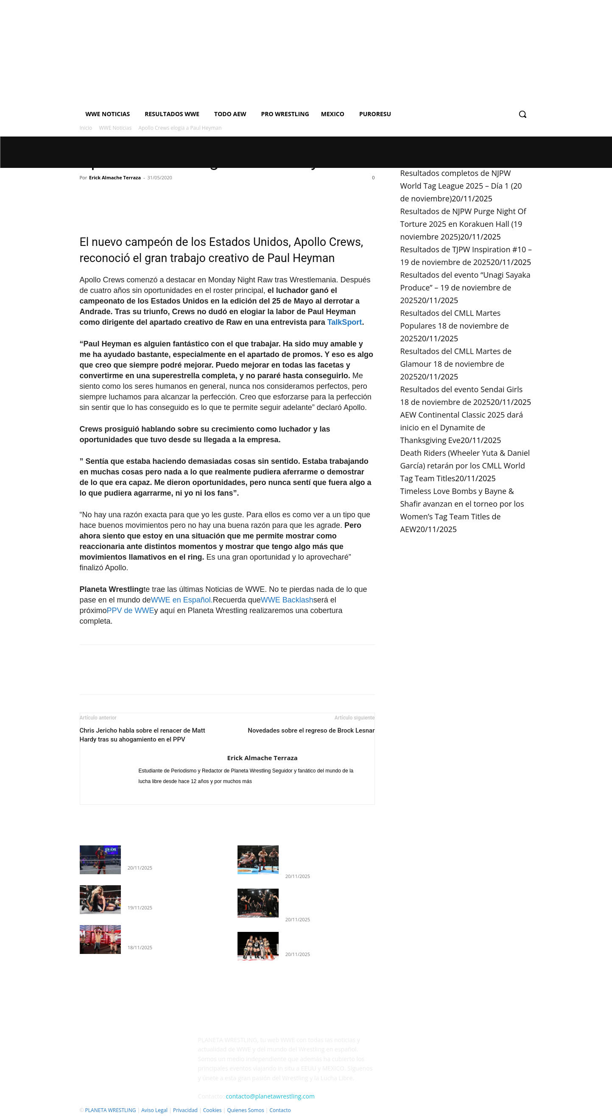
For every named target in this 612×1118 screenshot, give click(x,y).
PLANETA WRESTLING (110, 1110)
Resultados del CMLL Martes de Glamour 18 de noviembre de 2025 (456, 364)
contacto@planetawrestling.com (270, 1096)
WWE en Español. (182, 600)
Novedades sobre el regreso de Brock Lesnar (311, 730)
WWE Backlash (287, 600)
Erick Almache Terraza (115, 177)
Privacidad (185, 1110)
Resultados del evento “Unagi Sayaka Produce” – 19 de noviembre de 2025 (465, 287)
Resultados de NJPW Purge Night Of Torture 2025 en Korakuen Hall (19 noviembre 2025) (463, 224)
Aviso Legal (154, 1110)
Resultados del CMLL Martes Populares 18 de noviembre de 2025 (454, 325)
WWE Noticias (115, 127)
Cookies (212, 1110)
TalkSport (344, 322)
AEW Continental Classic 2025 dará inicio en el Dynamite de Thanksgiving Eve (461, 427)
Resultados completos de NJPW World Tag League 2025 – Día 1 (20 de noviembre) (461, 186)
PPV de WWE (130, 610)
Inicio (86, 127)
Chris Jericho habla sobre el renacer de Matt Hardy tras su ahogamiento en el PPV (142, 735)
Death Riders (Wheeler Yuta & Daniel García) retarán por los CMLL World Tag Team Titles (465, 465)
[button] (522, 114)
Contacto (280, 1110)
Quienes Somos (245, 1110)
